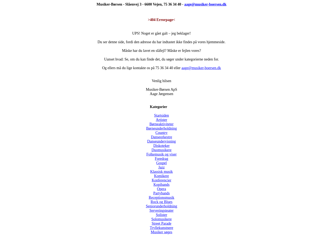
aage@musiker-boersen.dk (201, 68)
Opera (161, 189)
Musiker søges (161, 232)
